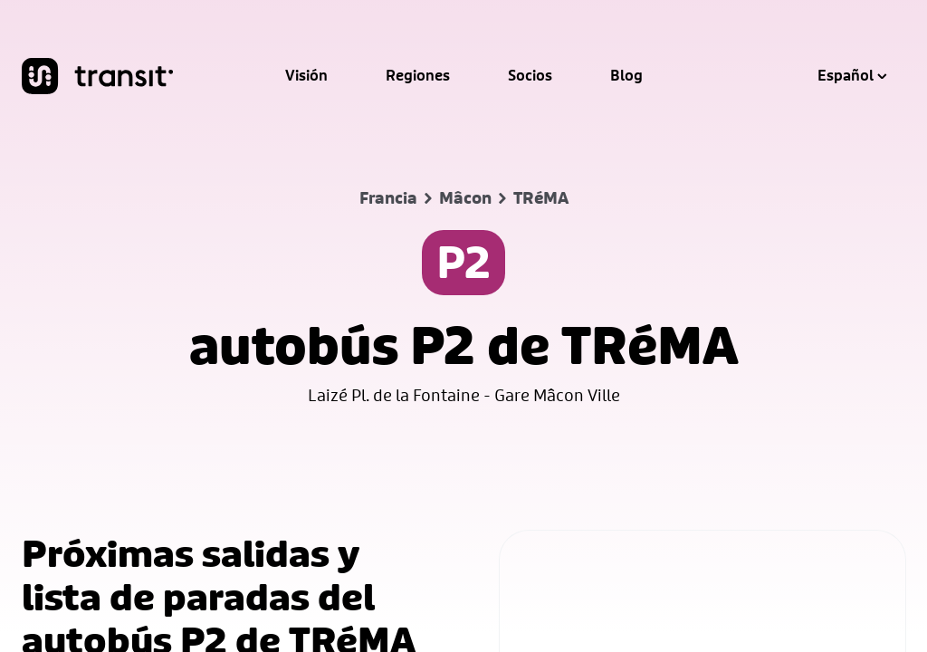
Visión (306, 76)
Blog (626, 76)
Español (852, 76)
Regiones (418, 76)
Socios (530, 76)
